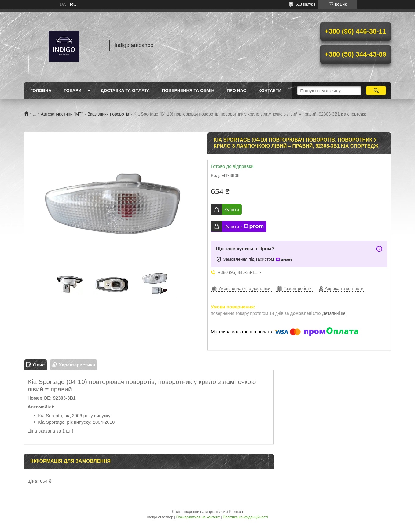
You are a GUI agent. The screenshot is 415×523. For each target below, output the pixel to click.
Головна (40, 90)
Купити (231, 209)
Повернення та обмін (188, 90)
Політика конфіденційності (245, 517)
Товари (72, 90)
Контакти (270, 90)
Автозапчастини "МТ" (62, 114)
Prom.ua (236, 512)
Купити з (244, 226)
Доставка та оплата (125, 90)
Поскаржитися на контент (198, 517)
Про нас (236, 90)
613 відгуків (305, 4)
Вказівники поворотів (108, 114)
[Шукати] (376, 90)
